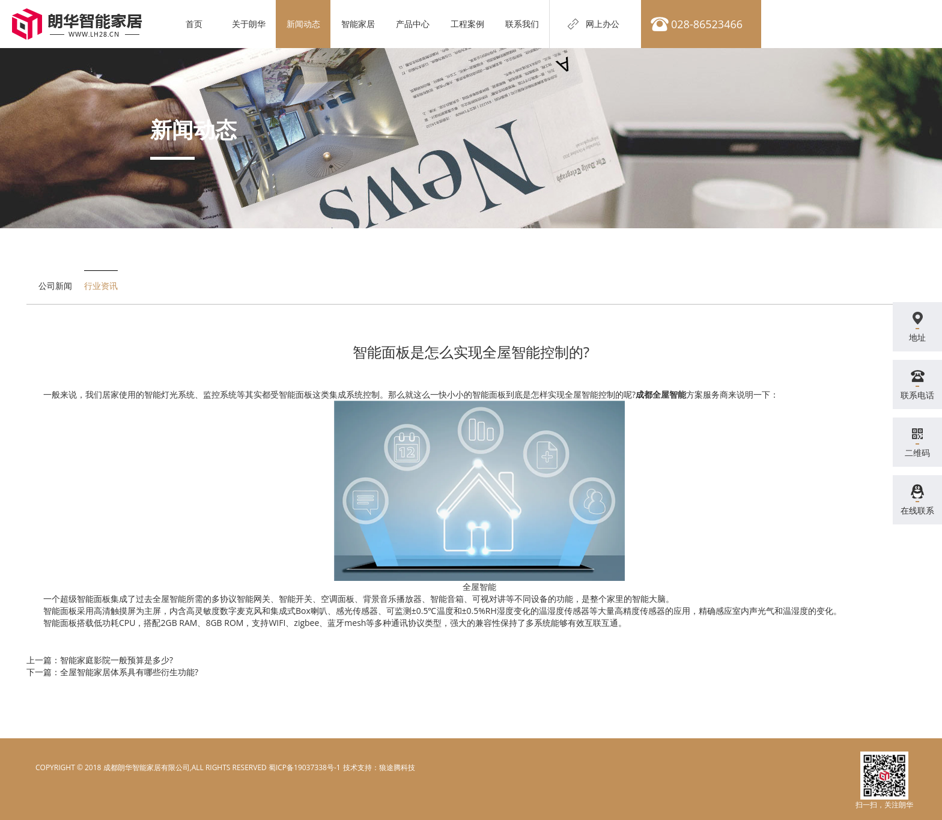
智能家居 (358, 23)
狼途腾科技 (397, 767)
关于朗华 (249, 23)
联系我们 (522, 23)
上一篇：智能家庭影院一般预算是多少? (99, 660)
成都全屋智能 (661, 394)
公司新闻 (55, 285)
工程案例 (467, 23)
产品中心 (413, 23)
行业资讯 (101, 285)
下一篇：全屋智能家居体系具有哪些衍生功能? (112, 672)
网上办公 (602, 23)
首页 (194, 23)
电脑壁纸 (356, 767)
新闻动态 (303, 23)
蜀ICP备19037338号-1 (305, 767)
